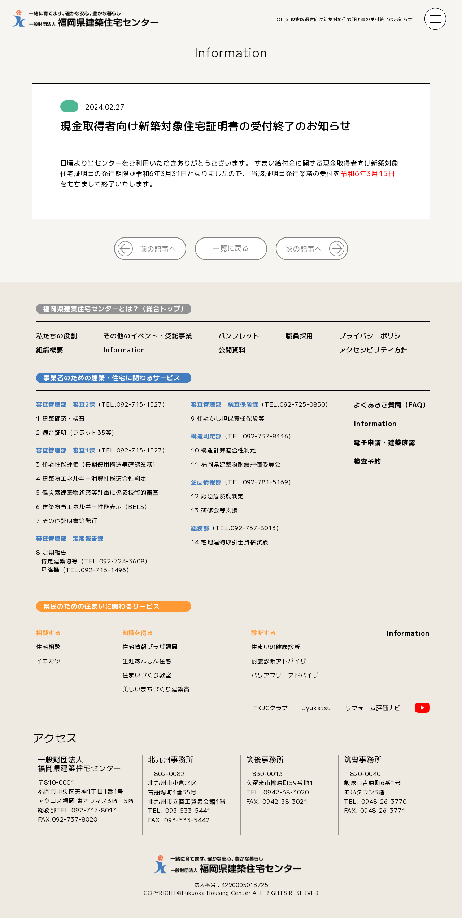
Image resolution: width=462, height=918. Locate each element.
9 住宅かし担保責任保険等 (228, 418)
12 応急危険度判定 (217, 496)
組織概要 (50, 349)
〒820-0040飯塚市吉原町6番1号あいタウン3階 (372, 782)
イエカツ (48, 660)
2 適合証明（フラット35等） (77, 432)
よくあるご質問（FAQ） (392, 404)
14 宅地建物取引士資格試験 (230, 541)
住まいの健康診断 (275, 646)
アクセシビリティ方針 (373, 349)
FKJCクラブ (270, 707)
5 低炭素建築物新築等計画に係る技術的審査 (97, 492)
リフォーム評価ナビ (373, 707)
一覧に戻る (231, 248)
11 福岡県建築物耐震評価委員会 (236, 464)
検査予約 (367, 461)
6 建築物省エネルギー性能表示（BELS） (93, 506)
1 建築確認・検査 (60, 418)
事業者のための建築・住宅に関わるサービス (111, 377)
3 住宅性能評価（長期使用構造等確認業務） (97, 464)
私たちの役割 (56, 335)
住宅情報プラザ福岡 (150, 646)
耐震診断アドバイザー (282, 660)
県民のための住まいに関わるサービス (101, 605)
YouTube (422, 707)
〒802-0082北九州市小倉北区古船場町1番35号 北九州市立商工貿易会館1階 (187, 787)
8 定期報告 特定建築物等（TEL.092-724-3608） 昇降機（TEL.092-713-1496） (93, 561)
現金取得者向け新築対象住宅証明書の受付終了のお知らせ (352, 19)
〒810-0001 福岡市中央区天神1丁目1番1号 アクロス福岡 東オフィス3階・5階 (86, 791)
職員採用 (299, 335)
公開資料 (232, 349)
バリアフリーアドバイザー (288, 674)
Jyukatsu (316, 707)
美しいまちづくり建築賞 (156, 689)
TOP (279, 19)
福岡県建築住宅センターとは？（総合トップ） (115, 308)
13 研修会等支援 (214, 510)
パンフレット (239, 335)
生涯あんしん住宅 (146, 660)
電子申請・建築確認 (384, 442)
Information (231, 51)
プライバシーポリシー (373, 335)
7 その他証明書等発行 (66, 520)
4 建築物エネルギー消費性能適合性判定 (91, 478)
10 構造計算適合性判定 (223, 450)
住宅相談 (48, 646)
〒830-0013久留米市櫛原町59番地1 (279, 778)
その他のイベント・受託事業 (147, 335)
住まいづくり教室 (146, 674)
